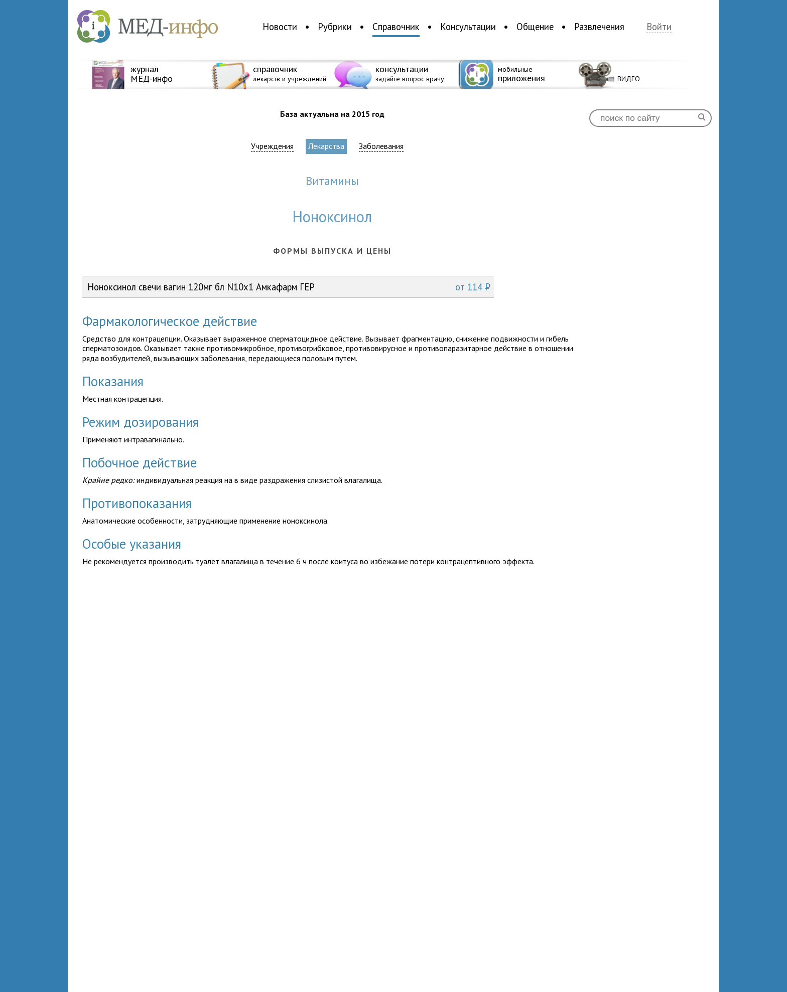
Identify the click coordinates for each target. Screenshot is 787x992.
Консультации (468, 27)
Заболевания (381, 146)
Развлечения (599, 27)
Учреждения (272, 146)
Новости (280, 27)
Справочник (396, 27)
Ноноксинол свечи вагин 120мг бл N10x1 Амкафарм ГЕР (288, 286)
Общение (535, 27)
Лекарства (326, 146)
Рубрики (335, 27)
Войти (659, 27)
